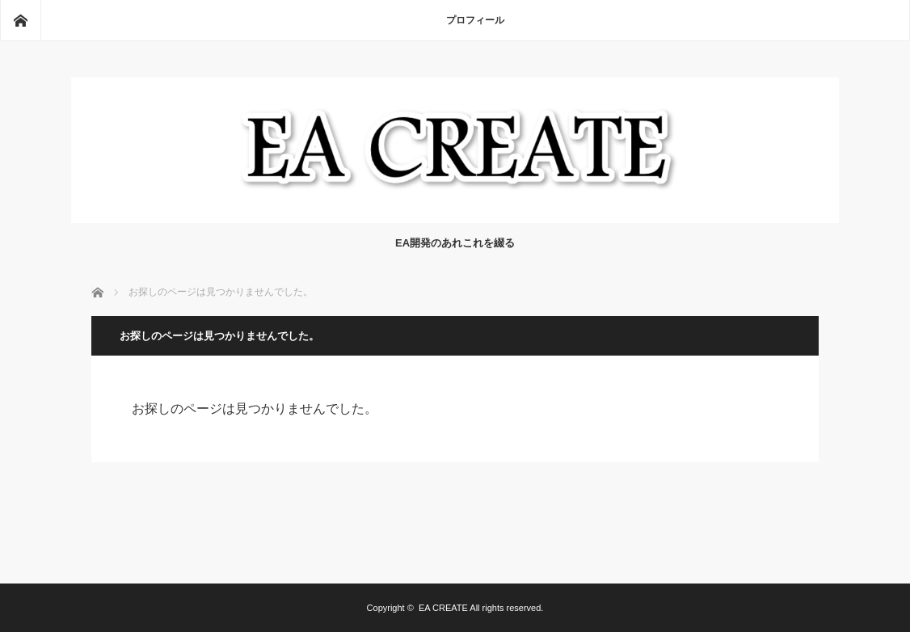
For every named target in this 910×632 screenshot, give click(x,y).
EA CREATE (443, 608)
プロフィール (475, 20)
